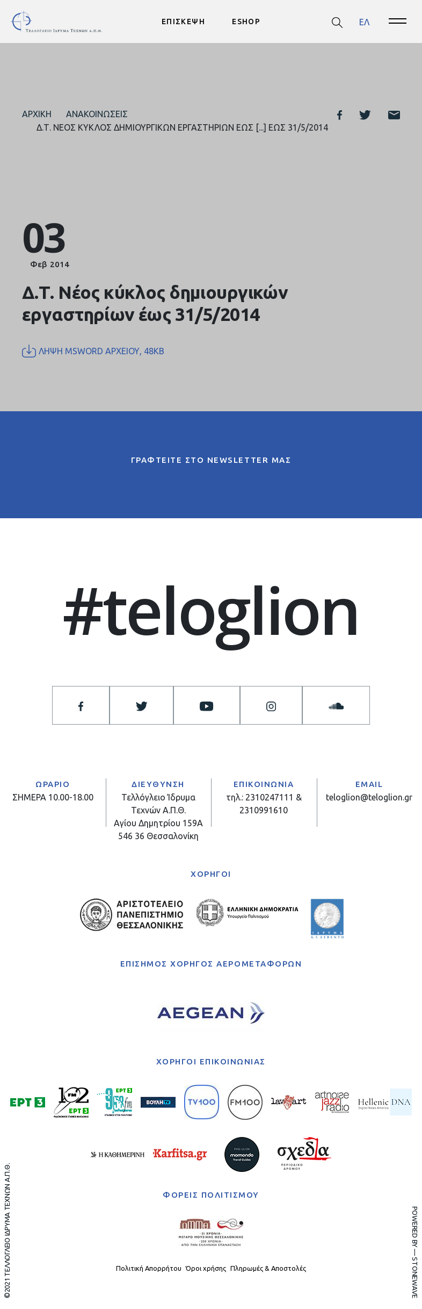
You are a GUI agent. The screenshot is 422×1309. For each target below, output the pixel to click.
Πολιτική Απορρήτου (148, 1268)
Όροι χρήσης (206, 1268)
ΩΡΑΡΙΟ (52, 784)
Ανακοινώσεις (97, 114)
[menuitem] (364, 22)
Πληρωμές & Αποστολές (268, 1268)
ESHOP (246, 21)
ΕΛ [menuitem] (364, 21)
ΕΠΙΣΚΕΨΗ (183, 21)
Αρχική (37, 114)
